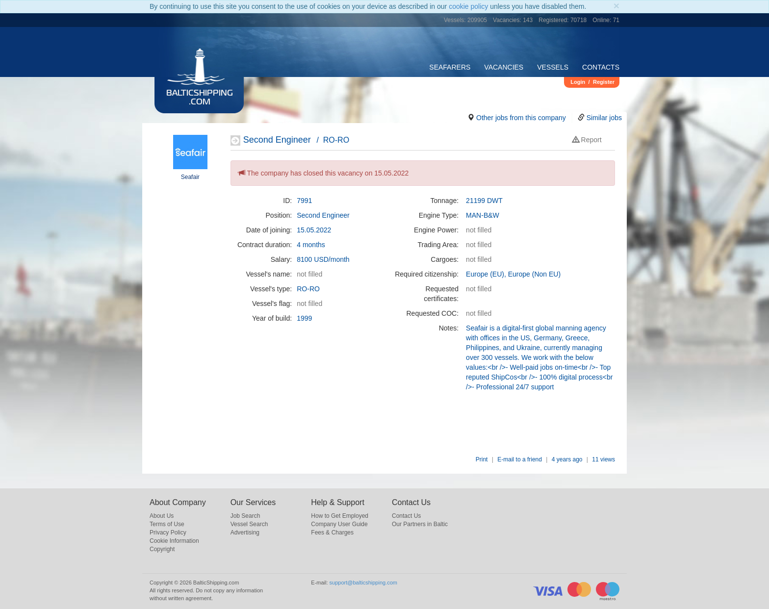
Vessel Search (249, 524)
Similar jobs (604, 118)
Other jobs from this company (521, 118)
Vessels (552, 67)
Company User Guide (339, 524)
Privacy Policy (168, 532)
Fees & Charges (332, 532)
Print (482, 459)
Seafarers (449, 67)
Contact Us (406, 515)
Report (587, 140)
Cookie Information (174, 540)
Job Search (245, 515)
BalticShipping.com (199, 98)
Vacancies (503, 67)
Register (604, 82)
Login (577, 82)
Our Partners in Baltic (420, 524)
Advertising (245, 532)
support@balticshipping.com (363, 582)
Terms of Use (167, 524)
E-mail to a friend (519, 459)
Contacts (600, 67)
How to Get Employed (339, 515)
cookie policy (468, 6)
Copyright (162, 549)
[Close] (616, 5)
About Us (162, 515)
